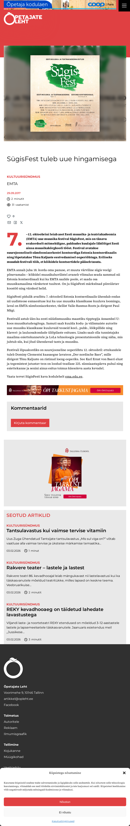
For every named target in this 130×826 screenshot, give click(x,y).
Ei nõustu (65, 812)
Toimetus (11, 715)
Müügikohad (14, 757)
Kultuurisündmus (23, 177)
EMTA (12, 183)
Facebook (11, 705)
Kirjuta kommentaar (30, 423)
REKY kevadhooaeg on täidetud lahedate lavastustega (54, 612)
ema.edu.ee (73, 376)
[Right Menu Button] (124, 6)
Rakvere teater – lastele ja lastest (45, 567)
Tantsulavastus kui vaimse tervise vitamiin (56, 530)
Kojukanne (12, 751)
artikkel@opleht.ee (18, 699)
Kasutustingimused (63, 821)
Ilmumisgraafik (15, 734)
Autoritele (11, 722)
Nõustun (65, 801)
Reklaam (10, 728)
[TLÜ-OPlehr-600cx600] (65, 473)
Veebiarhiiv (12, 767)
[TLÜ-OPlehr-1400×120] (65, 390)
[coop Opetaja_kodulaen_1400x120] (60, 5)
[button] (124, 773)
